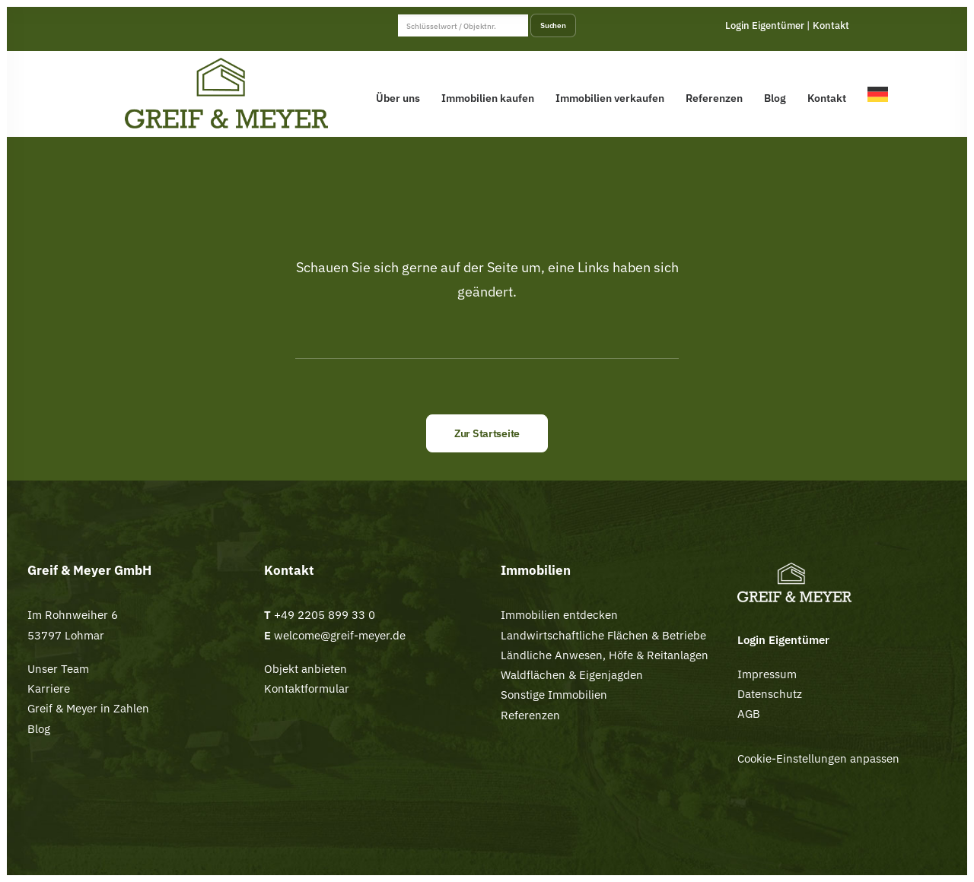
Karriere (48, 688)
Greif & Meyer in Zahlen (88, 708)
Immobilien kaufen (487, 98)
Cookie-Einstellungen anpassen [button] (818, 758)
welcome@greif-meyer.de (338, 635)
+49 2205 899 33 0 (324, 615)
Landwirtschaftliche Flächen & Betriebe (603, 635)
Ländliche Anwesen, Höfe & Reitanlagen (604, 655)
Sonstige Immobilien (554, 694)
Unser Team (58, 669)
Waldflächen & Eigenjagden (572, 675)
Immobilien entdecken (559, 615)
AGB (748, 713)
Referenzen (714, 98)
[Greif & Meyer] (226, 94)
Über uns (398, 98)
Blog (775, 98)
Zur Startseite (487, 433)
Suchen (553, 25)
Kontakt (831, 25)
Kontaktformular (306, 688)
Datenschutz (769, 694)
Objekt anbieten (305, 669)
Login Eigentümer (764, 25)
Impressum (767, 674)
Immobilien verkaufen (609, 98)
